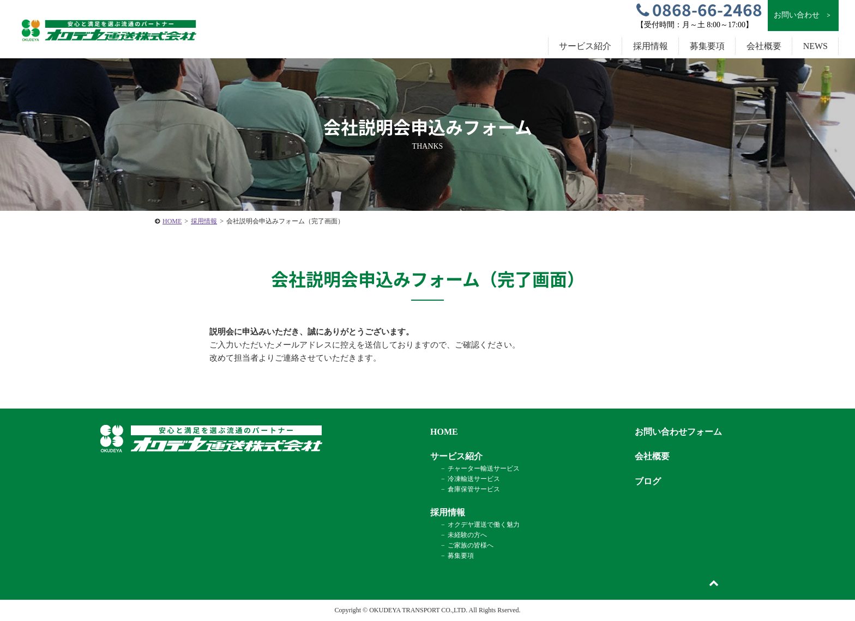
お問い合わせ (803, 15)
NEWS (815, 46)
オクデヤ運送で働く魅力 (484, 524)
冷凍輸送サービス (474, 479)
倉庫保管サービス (474, 489)
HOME (172, 221)
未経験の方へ (467, 535)
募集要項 (707, 46)
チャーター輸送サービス (484, 468)
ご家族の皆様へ (470, 545)
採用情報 (204, 221)
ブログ (648, 481)
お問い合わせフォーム (678, 431)
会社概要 (763, 46)
